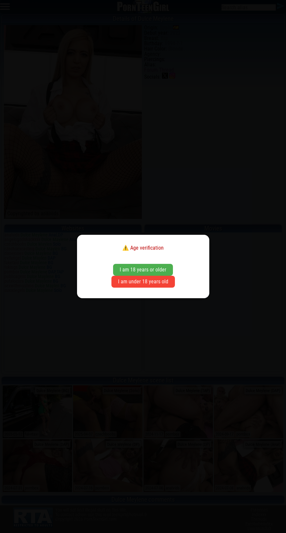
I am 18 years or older (143, 269)
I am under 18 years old (143, 281)
